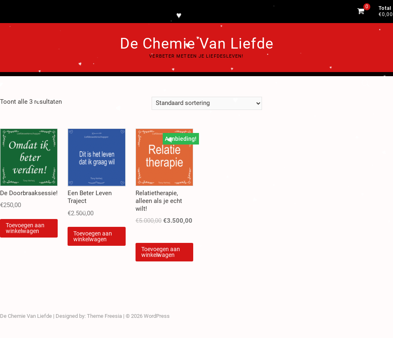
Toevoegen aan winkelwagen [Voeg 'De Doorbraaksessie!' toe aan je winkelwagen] (25, 228)
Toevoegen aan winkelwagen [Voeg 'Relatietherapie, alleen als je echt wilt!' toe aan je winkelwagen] (160, 252)
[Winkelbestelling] (207, 103)
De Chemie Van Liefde (197, 43)
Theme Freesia (104, 316)
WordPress (157, 316)
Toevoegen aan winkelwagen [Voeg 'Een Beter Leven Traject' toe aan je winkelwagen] (92, 236)
